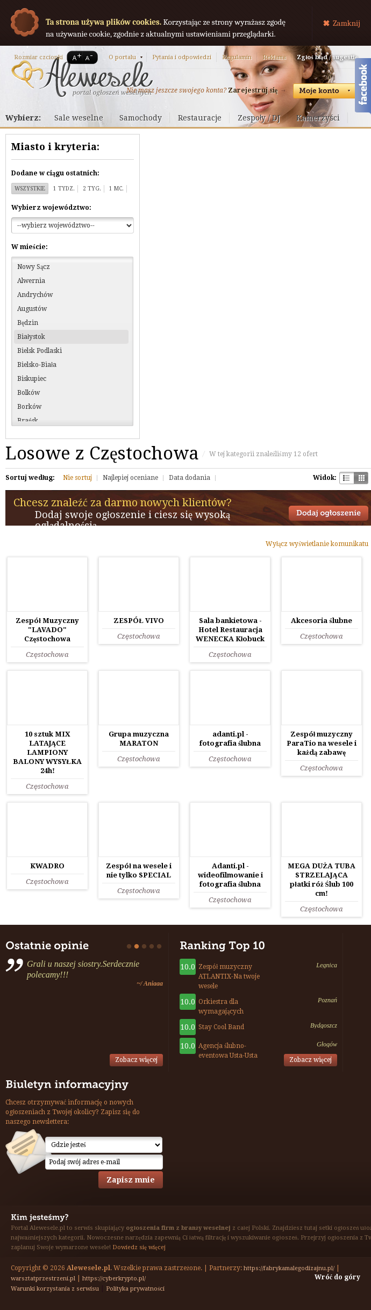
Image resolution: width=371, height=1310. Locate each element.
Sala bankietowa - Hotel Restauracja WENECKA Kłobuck (230, 630)
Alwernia (31, 281)
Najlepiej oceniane (130, 477)
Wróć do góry (337, 1277)
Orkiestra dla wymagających (221, 1006)
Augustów (32, 309)
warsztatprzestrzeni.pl (43, 1278)
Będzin (27, 323)
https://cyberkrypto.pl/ (114, 1278)
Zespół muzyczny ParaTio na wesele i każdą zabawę (321, 743)
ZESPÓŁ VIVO (138, 621)
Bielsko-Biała (36, 365)
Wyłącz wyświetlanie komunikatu (317, 544)
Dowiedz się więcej (139, 1247)
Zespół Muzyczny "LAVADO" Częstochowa (47, 630)
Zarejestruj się (252, 90)
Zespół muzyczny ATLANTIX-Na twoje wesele (229, 976)
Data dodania (189, 477)
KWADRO (47, 866)
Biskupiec (31, 379)
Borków (29, 406)
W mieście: (29, 247)
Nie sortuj (77, 477)
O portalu (122, 57)
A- (91, 57)
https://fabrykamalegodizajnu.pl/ (289, 1268)
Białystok (31, 337)
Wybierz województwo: (51, 207)
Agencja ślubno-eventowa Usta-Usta (228, 1050)
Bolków (28, 392)
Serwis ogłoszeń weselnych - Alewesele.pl (82, 76)
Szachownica (346, 478)
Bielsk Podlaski (39, 351)
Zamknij (346, 23)
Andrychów (35, 295)
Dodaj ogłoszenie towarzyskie (328, 513)
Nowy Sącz (33, 267)
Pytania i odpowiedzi (181, 57)
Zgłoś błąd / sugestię (327, 57)
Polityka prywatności (135, 1288)
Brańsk (27, 420)
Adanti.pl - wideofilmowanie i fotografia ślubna (230, 875)
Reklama (274, 57)
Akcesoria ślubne (321, 621)
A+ (75, 57)
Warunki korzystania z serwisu (55, 1288)
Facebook (363, 87)
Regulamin (237, 57)
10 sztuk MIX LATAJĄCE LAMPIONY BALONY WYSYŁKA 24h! (47, 752)
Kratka (361, 478)
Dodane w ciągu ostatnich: (55, 173)
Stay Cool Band (221, 1027)
